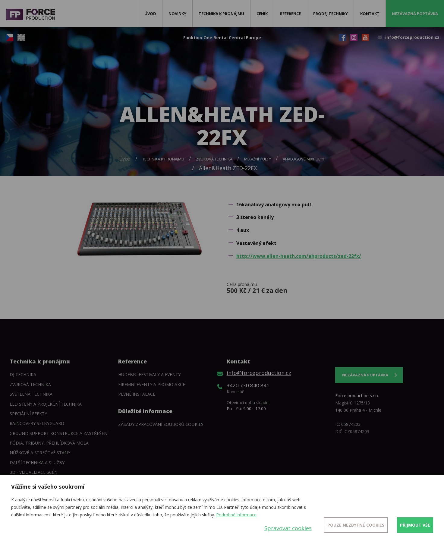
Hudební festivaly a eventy (149, 374)
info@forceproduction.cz (412, 37)
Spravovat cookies (288, 528)
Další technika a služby (37, 462)
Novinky (177, 13)
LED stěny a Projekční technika (46, 404)
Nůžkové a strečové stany (40, 452)
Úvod (150, 13)
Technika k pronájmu (163, 159)
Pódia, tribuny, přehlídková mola (49, 443)
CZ (9, 37)
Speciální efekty (28, 414)
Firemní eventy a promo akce (151, 384)
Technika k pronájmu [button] (221, 13)
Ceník (262, 13)
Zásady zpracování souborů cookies (160, 424)
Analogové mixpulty (303, 159)
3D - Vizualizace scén (34, 472)
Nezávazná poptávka (415, 13)
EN (21, 37)
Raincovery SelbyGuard (37, 423)
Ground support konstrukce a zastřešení (59, 433)
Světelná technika (31, 394)
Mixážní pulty (257, 159)
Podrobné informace (236, 515)
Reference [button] (290, 13)
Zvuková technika (214, 159)
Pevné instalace (136, 394)
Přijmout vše (415, 525)
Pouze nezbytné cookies (355, 525)
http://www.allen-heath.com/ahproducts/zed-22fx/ (298, 256)
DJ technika (23, 374)
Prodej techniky (330, 13)
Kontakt (369, 13)
